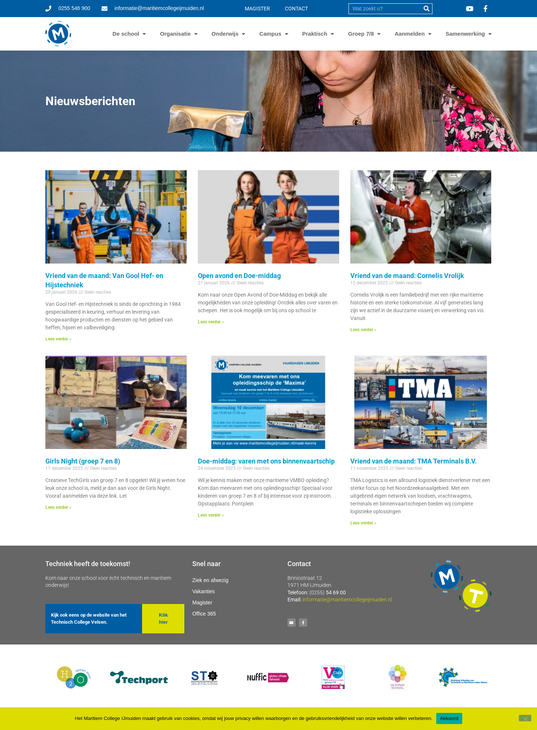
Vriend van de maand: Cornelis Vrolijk (407, 276)
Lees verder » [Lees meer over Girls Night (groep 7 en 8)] (58, 507)
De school (126, 33)
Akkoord (449, 718)
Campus (270, 33)
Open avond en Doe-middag (239, 276)
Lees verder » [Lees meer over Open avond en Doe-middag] (211, 321)
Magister (202, 602)
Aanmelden (410, 33)
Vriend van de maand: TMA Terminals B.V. (413, 461)
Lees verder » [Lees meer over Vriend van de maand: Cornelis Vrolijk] (363, 329)
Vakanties (203, 591)
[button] (163, 618)
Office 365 (204, 614)
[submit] (426, 9)
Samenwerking (465, 33)
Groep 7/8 (361, 33)
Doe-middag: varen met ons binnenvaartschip (266, 461)
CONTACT (296, 9)
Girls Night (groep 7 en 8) (82, 461)
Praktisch (315, 33)
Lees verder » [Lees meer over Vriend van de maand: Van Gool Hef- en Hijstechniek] (58, 339)
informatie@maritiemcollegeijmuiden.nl (347, 600)
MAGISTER (257, 9)
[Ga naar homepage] (58, 34)
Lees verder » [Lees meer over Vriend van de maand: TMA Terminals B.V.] (363, 523)
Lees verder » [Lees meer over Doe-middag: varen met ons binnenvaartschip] (211, 515)
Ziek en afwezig (210, 580)
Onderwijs (225, 33)
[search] (385, 9)
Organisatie (175, 33)
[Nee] (525, 718)
